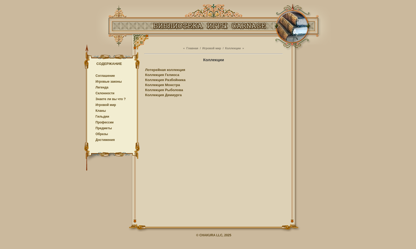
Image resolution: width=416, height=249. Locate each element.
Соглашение (105, 76)
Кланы (101, 111)
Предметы (104, 128)
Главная (192, 48)
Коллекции (233, 48)
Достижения (105, 140)
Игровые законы (109, 81)
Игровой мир (106, 105)
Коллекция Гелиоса (162, 75)
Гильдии (102, 116)
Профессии (105, 122)
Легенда (102, 87)
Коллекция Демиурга (163, 95)
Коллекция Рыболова (164, 90)
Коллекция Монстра (162, 85)
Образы (102, 134)
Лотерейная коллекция (165, 70)
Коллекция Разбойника (165, 80)
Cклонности (105, 93)
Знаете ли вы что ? (111, 99)
